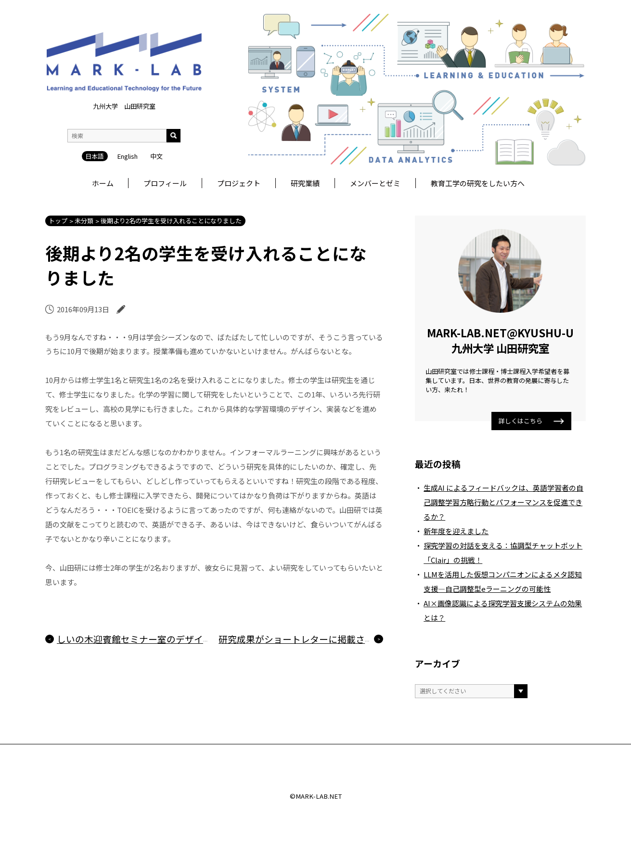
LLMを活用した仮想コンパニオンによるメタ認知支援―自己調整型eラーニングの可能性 (503, 581)
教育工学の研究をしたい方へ (478, 183)
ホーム (103, 183)
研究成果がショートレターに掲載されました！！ (319, 638)
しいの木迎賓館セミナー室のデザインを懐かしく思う (166, 638)
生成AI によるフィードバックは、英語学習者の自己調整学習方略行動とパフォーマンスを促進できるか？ (503, 502)
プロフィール (165, 183)
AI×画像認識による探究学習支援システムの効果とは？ (503, 610)
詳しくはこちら (532, 420)
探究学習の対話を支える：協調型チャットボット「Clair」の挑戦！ (503, 552)
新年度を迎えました (456, 531)
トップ (58, 220)
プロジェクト (238, 183)
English (127, 156)
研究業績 (305, 183)
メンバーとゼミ (375, 183)
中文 (156, 156)
